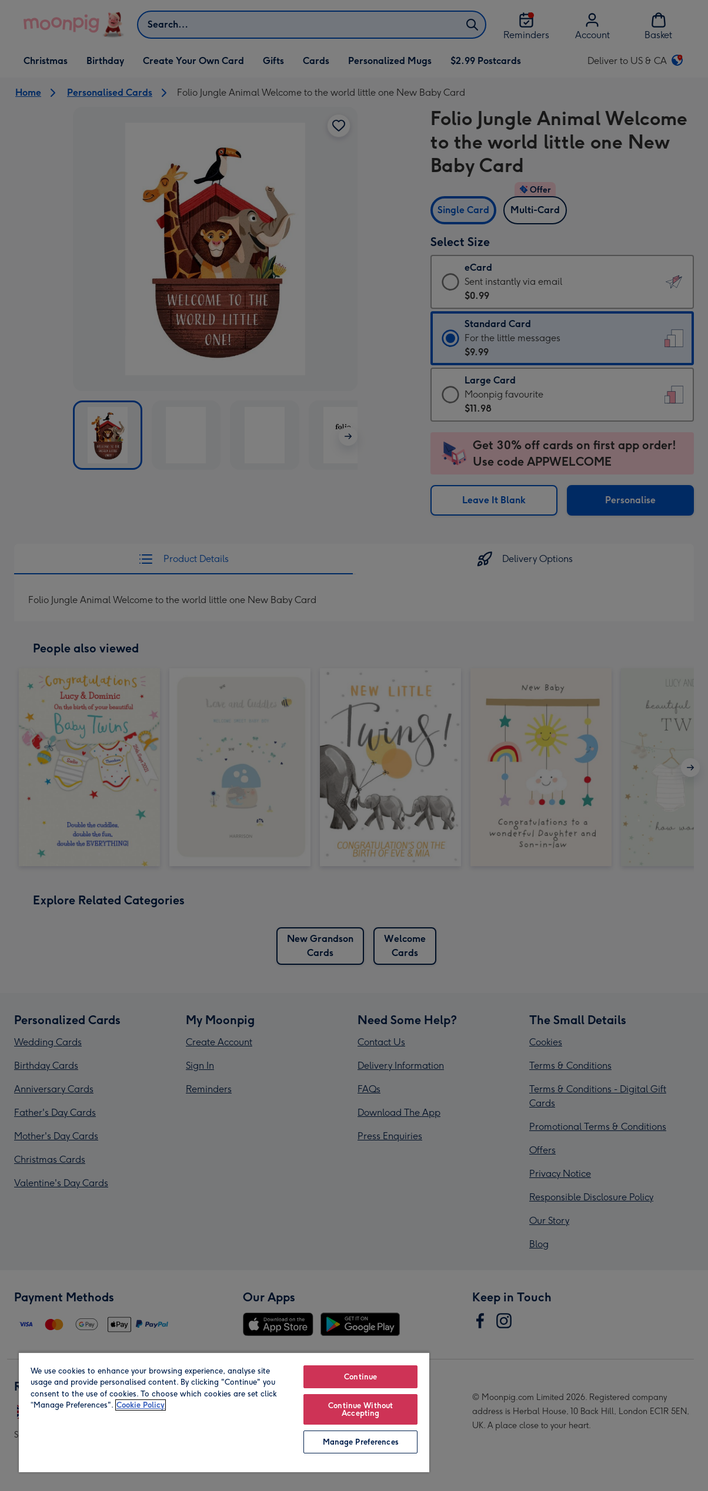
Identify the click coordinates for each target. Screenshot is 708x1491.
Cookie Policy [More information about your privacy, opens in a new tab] (140, 1405)
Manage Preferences (361, 1442)
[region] (224, 1412)
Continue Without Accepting (360, 1409)
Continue (360, 1376)
